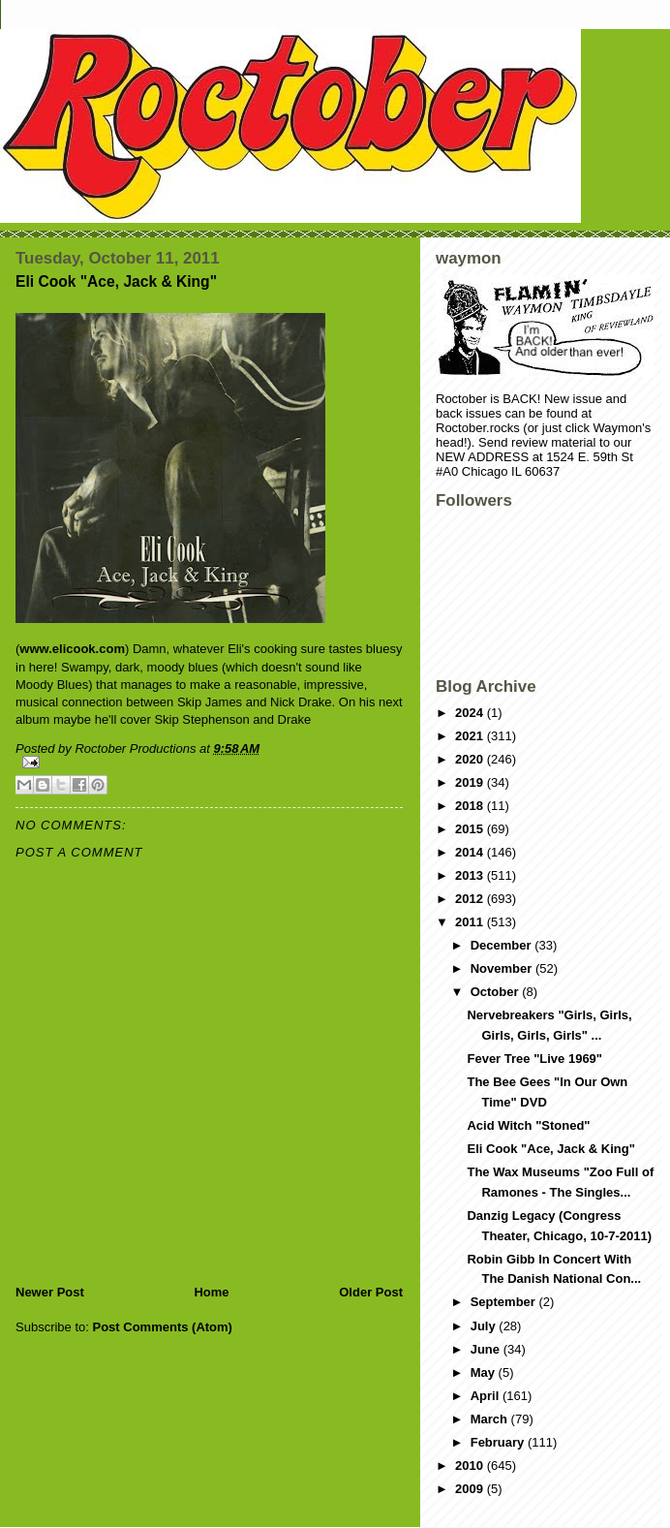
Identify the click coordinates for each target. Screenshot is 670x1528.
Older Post (371, 1292)
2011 (471, 922)
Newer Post (49, 1292)
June (487, 1349)
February (499, 1442)
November (503, 968)
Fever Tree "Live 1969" (534, 1058)
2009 (471, 1488)
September (505, 1301)
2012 (471, 898)
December (502, 945)
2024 (471, 712)
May (485, 1372)
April (486, 1395)
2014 (471, 852)
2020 (471, 759)
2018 (471, 805)
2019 (471, 782)
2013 (471, 875)
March (491, 1419)
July (485, 1326)
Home (211, 1292)
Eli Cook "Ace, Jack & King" (550, 1148)
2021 (471, 736)
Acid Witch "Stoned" (528, 1125)
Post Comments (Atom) (162, 1327)
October (496, 991)
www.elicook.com (72, 648)
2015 (471, 829)
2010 (471, 1465)
